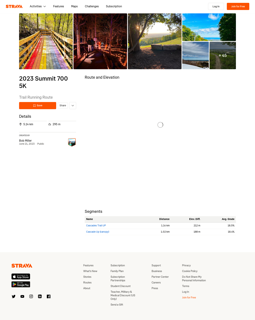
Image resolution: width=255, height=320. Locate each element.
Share (63, 105)
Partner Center (160, 277)
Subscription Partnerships (118, 278)
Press (155, 288)
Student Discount (121, 286)
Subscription (114, 6)
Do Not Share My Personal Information (194, 278)
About (86, 288)
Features (58, 6)
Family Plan (117, 271)
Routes (87, 282)
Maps (74, 6)
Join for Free (238, 6)
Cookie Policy (190, 271)
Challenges (92, 6)
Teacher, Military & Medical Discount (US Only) (123, 295)
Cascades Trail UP (96, 225)
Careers (156, 282)
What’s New (90, 271)
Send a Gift (117, 304)
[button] (46, 41)
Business (157, 271)
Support (156, 265)
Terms (185, 286)
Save (37, 105)
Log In (216, 6)
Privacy (186, 265)
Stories (87, 277)
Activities (38, 6)
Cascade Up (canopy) (97, 231)
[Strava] (14, 6)
